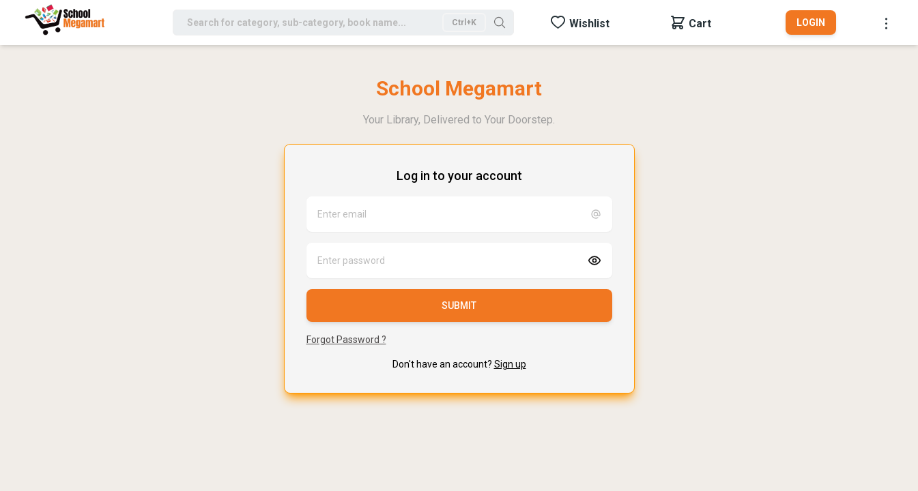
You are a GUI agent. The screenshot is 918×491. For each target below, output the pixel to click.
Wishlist (589, 23)
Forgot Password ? (346, 339)
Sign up (510, 364)
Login (811, 22)
